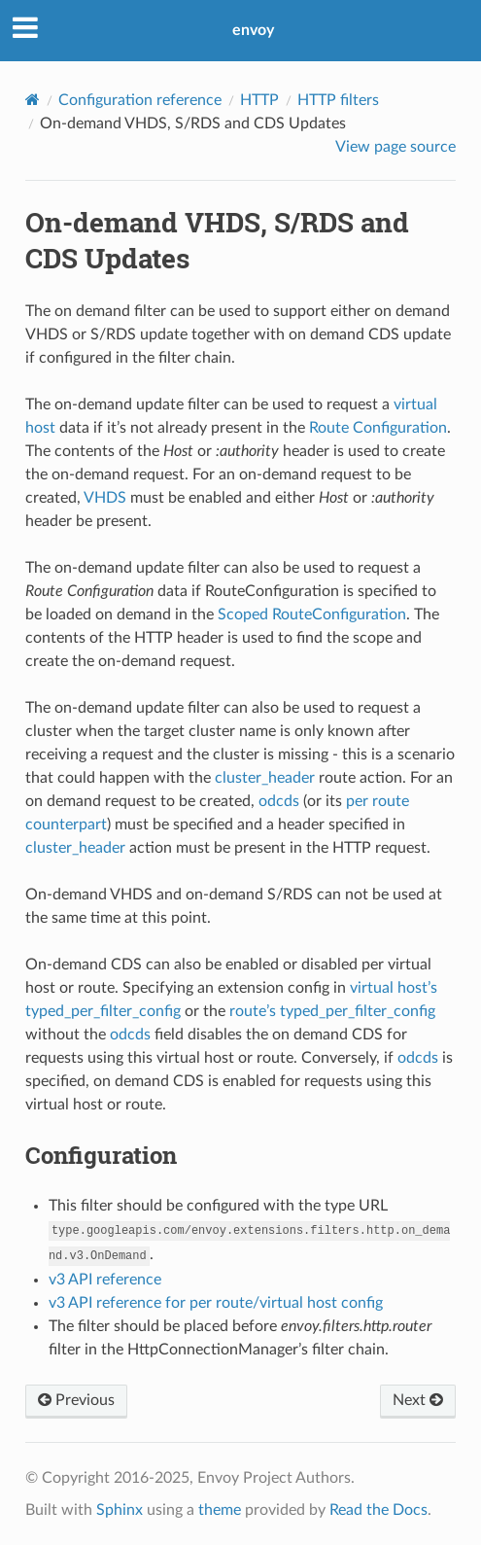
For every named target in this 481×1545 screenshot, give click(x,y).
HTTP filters (338, 100)
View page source (395, 147)
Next (418, 1400)
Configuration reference (140, 100)
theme (219, 1510)
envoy (253, 30)
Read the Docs (378, 1510)
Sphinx (119, 1510)
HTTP (259, 100)
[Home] (32, 99)
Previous (76, 1400)
